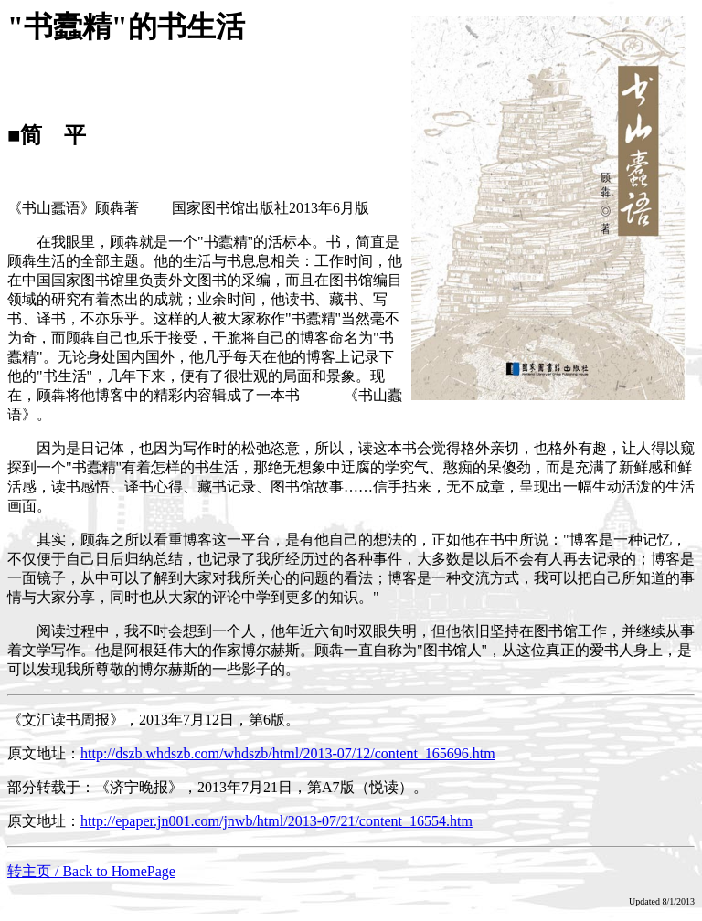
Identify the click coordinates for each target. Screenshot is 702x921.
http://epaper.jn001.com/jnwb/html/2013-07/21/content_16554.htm (276, 821)
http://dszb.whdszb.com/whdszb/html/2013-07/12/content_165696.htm (287, 753)
